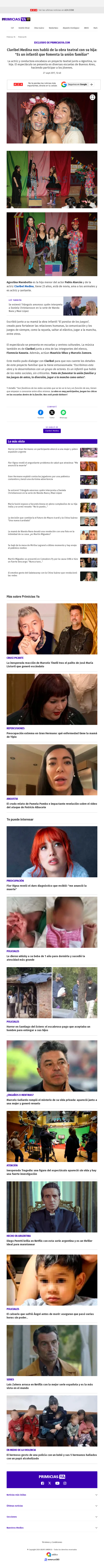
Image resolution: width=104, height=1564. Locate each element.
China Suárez (39, 28)
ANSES (86, 28)
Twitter (52, 414)
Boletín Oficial (24, 28)
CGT (12, 28)
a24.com (69, 10)
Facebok (41, 414)
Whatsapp (63, 414)
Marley (96, 28)
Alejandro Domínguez (71, 28)
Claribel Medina (52, 431)
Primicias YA (11, 37)
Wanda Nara (53, 28)
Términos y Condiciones (52, 1542)
